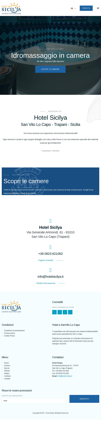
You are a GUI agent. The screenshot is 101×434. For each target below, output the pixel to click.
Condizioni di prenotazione (14, 330)
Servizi (7, 368)
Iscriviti (84, 399)
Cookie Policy (9, 336)
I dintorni (7, 376)
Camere (7, 365)
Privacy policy (9, 333)
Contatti (7, 379)
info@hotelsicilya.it (65, 376)
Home (6, 363)
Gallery (6, 373)
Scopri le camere (50, 69)
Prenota (86, 8)
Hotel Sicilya (50, 413)
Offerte (7, 371)
